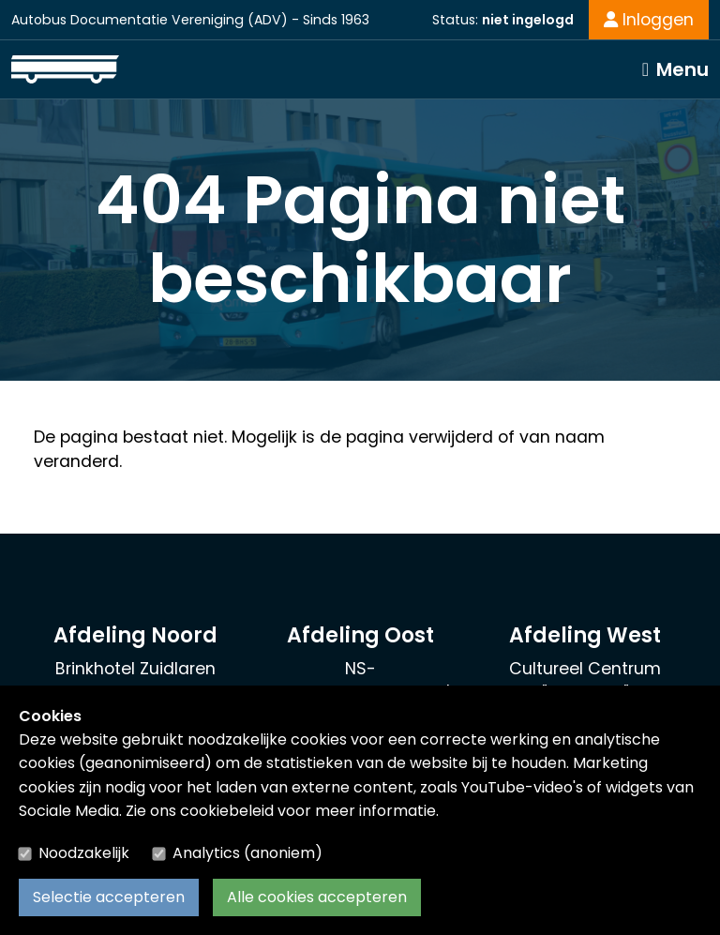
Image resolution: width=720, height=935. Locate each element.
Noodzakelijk (83, 853)
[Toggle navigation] (675, 69)
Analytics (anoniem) (247, 853)
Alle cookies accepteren (317, 897)
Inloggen (649, 19)
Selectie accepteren (109, 897)
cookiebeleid (227, 811)
